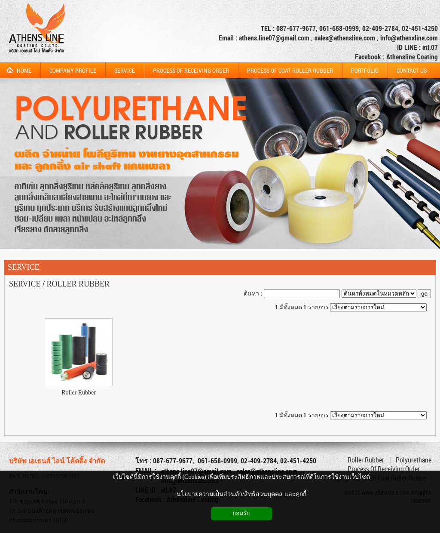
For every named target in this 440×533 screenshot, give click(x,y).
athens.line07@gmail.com (275, 38)
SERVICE (24, 267)
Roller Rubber (78, 392)
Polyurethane (413, 460)
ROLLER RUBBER (78, 284)
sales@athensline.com (345, 38)
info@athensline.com (409, 38)
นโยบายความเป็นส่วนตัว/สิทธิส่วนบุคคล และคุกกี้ (241, 494)
